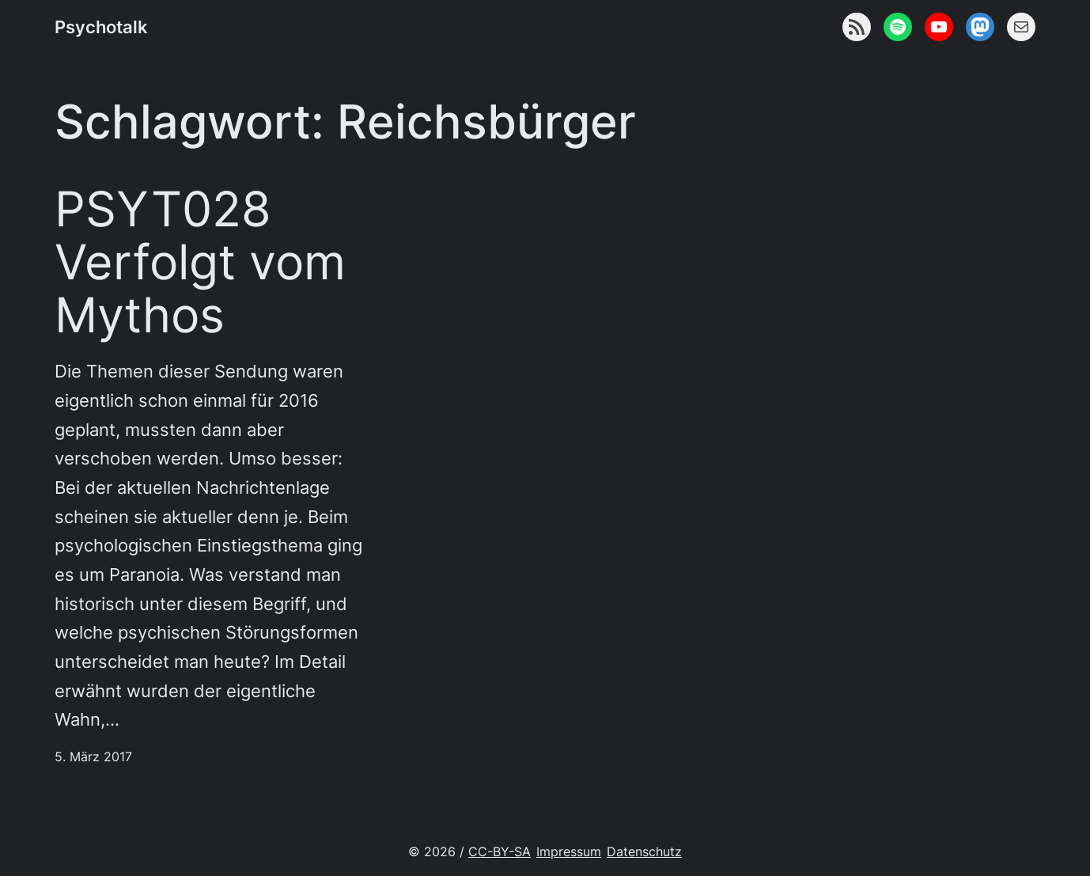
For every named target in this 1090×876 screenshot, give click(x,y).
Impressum (568, 851)
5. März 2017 (93, 756)
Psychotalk (101, 27)
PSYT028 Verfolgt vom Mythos (200, 262)
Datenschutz (644, 851)
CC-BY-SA (499, 851)
